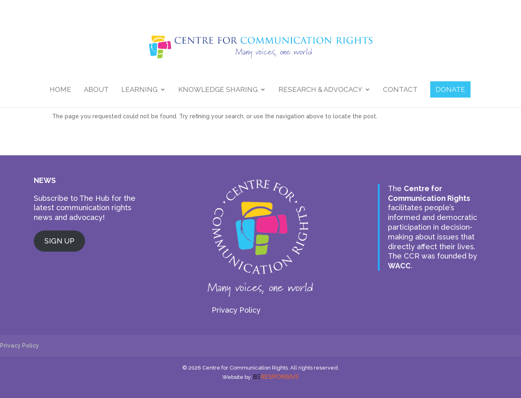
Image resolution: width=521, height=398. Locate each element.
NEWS (45, 180)
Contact (400, 90)
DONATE (450, 89)
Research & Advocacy (320, 90)
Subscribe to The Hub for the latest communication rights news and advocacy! (85, 208)
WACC (399, 265)
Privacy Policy (236, 310)
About (96, 90)
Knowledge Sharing (218, 90)
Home (60, 90)
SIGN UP (59, 241)
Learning (139, 90)
